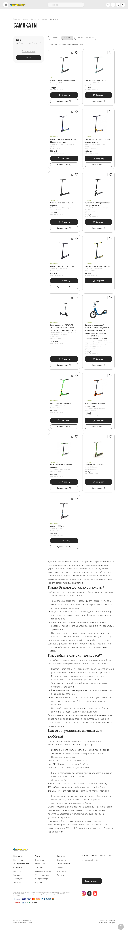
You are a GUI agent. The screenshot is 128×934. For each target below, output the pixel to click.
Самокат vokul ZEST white (95, 81)
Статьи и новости (64, 870)
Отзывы (60, 874)
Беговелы (54, 38)
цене (64, 45)
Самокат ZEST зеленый (94, 469)
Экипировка (18, 889)
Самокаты (69, 38)
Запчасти (17, 881)
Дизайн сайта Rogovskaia (107, 926)
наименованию (72, 45)
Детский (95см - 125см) (88, 38)
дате (81, 45)
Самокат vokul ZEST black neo (62, 81)
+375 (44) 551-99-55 (89, 862)
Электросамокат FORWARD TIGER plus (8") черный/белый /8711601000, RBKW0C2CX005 (63, 331)
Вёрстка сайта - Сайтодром (106, 929)
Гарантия (39, 889)
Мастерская (40, 870)
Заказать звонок (91, 887)
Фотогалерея (62, 877)
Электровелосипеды (21, 870)
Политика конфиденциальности (22, 929)
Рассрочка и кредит (43, 877)
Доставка (39, 874)
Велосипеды (18, 866)
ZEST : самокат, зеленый (60, 407)
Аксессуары (18, 885)
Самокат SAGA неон (58, 532)
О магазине (61, 866)
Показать (29, 58)
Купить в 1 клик (64, 102)
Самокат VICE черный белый (62, 269)
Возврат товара (41, 885)
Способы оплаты (42, 881)
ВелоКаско (39, 866)
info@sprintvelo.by (91, 866)
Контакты (60, 881)
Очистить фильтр (28, 51)
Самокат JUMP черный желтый (97, 269)
